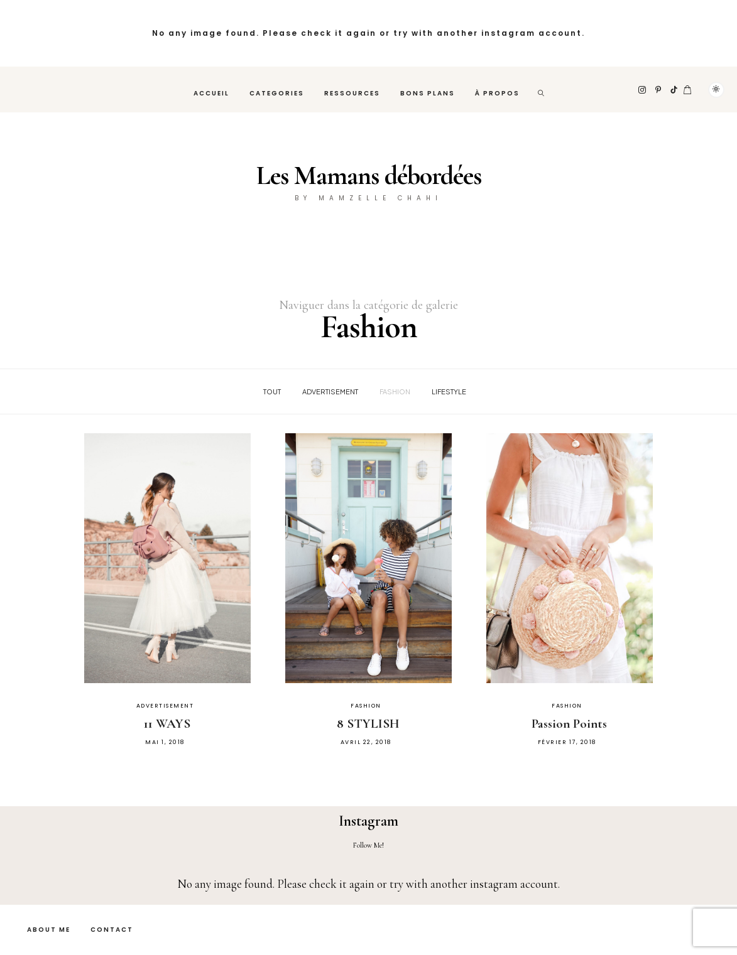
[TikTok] (674, 90)
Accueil (211, 93)
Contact (111, 929)
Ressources (352, 93)
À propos (497, 93)
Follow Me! (368, 845)
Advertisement (330, 391)
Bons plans (427, 93)
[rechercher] (542, 89)
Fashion (394, 391)
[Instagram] (642, 90)
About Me (48, 929)
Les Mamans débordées (368, 175)
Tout (272, 391)
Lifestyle (449, 391)
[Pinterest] (658, 90)
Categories (276, 93)
